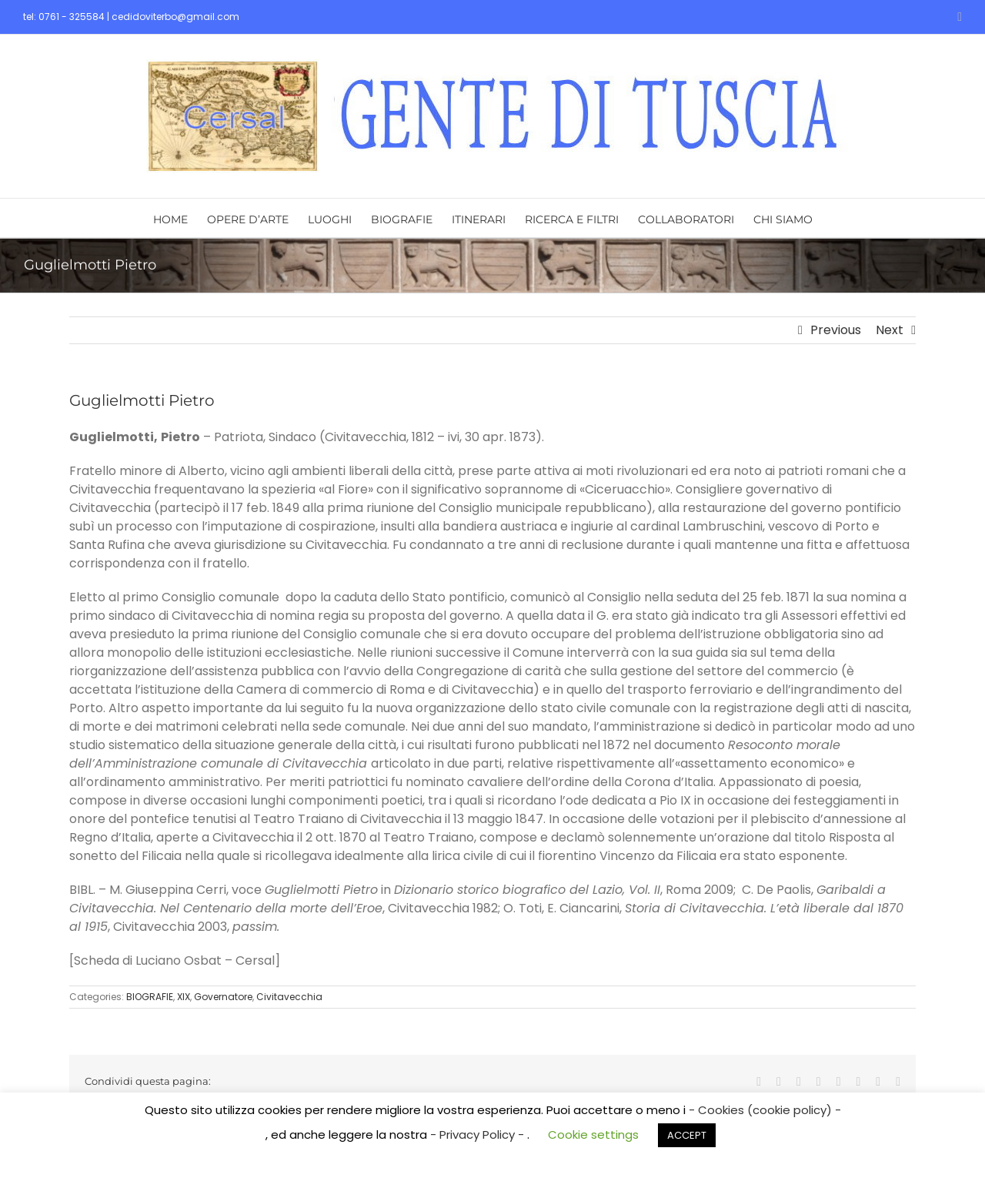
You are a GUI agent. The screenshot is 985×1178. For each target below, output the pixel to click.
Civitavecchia (289, 996)
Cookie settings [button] (593, 1134)
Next (889, 330)
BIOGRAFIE (149, 996)
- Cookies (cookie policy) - (765, 1110)
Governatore (223, 996)
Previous (835, 330)
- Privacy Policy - (478, 1134)
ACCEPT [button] (686, 1135)
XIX (183, 996)
